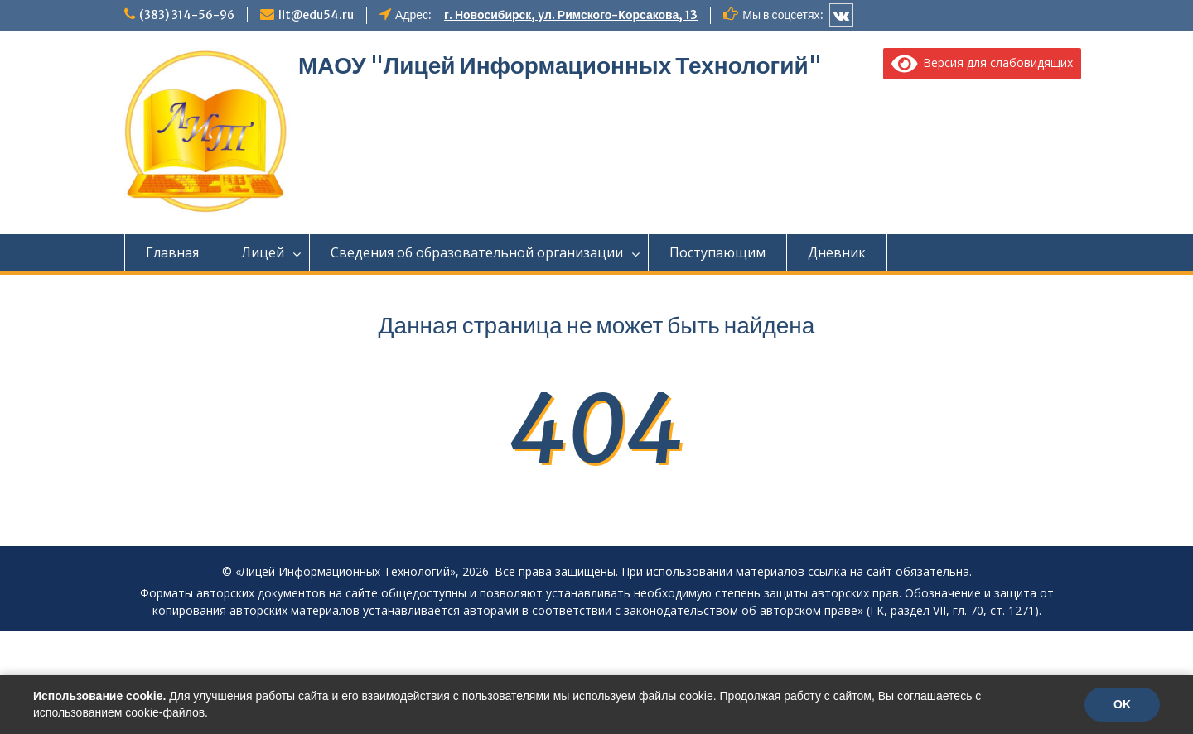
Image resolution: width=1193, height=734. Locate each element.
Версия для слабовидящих (982, 62)
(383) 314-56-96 (186, 14)
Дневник (837, 252)
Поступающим (717, 252)
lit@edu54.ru (316, 14)
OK (1122, 704)
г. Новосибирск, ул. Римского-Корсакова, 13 (571, 14)
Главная (172, 252)
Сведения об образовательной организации (477, 252)
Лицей (262, 252)
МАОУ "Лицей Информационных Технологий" (560, 65)
